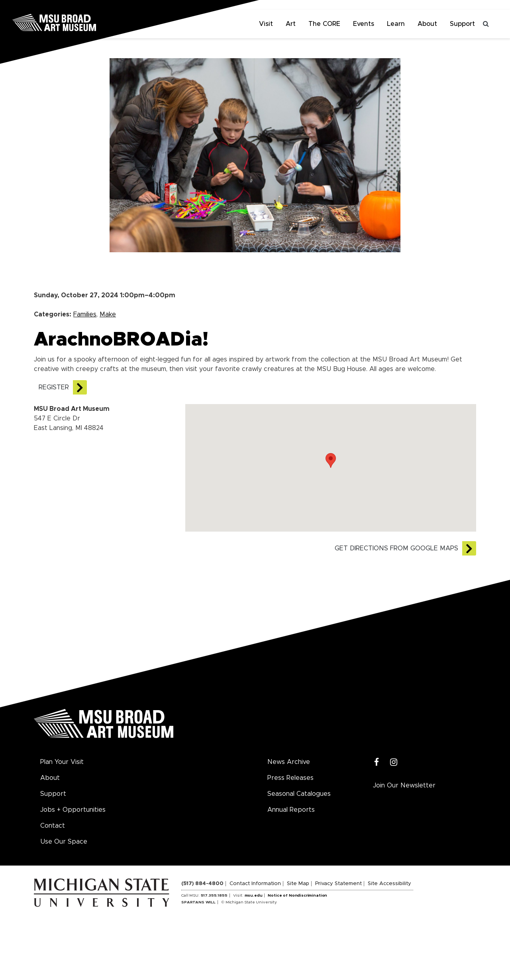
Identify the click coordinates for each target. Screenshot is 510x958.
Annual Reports (291, 810)
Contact (52, 826)
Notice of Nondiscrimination (297, 895)
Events (363, 24)
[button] (331, 460)
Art (291, 24)
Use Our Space (63, 841)
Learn (396, 24)
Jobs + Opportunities (73, 810)
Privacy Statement (338, 883)
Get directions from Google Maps (396, 548)
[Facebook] (376, 762)
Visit (266, 24)
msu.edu (254, 895)
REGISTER (54, 387)
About (427, 24)
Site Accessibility (389, 883)
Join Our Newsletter (404, 785)
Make (108, 314)
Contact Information (255, 883)
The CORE (324, 24)
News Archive (288, 762)
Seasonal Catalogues (299, 794)
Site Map (298, 883)
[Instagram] (393, 762)
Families (84, 314)
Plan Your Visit (62, 762)
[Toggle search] (486, 24)
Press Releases (290, 778)
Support (462, 24)
